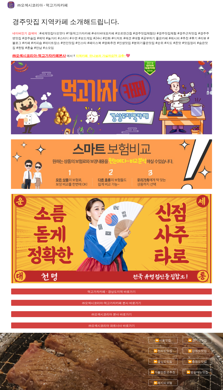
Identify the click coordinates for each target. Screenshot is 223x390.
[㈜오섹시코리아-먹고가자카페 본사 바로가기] (111, 303)
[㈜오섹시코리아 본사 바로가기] (111, 314)
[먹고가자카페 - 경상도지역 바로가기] (111, 292)
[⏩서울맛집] (163, 340)
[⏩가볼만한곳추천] (163, 372)
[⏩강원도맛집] (197, 351)
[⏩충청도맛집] (197, 361)
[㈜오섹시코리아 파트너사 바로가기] (111, 325)
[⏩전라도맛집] (163, 351)
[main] (111, 21)
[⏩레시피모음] (163, 383)
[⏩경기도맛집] (197, 340)
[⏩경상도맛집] (163, 361)
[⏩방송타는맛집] (197, 372)
